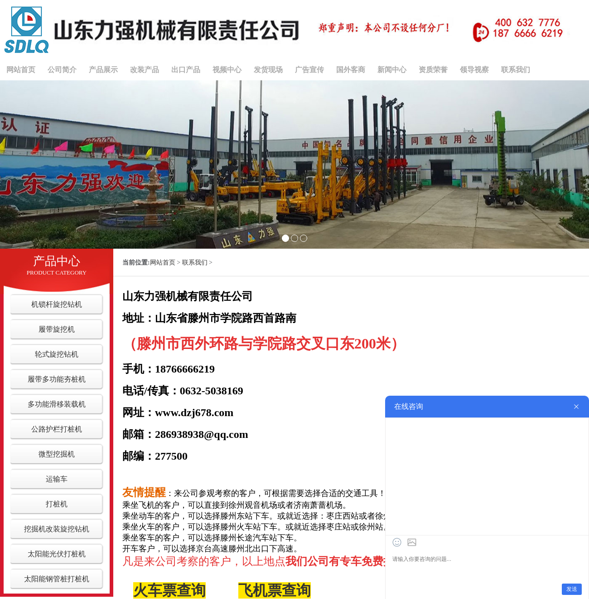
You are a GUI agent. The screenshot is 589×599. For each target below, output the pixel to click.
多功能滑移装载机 (57, 404)
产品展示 (103, 70)
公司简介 (62, 70)
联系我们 (515, 70)
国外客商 (350, 70)
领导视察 (474, 70)
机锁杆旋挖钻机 (56, 304)
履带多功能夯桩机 (57, 379)
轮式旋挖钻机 (56, 354)
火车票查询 (169, 590)
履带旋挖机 (57, 329)
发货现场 (268, 70)
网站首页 (20, 70)
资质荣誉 (433, 70)
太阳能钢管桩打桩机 (56, 579)
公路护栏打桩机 (56, 429)
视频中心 (226, 70)
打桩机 (57, 504)
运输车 (57, 479)
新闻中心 (391, 70)
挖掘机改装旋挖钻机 (56, 529)
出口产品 (185, 70)
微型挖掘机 (57, 454)
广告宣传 (309, 70)
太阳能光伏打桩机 (57, 554)
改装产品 (144, 70)
